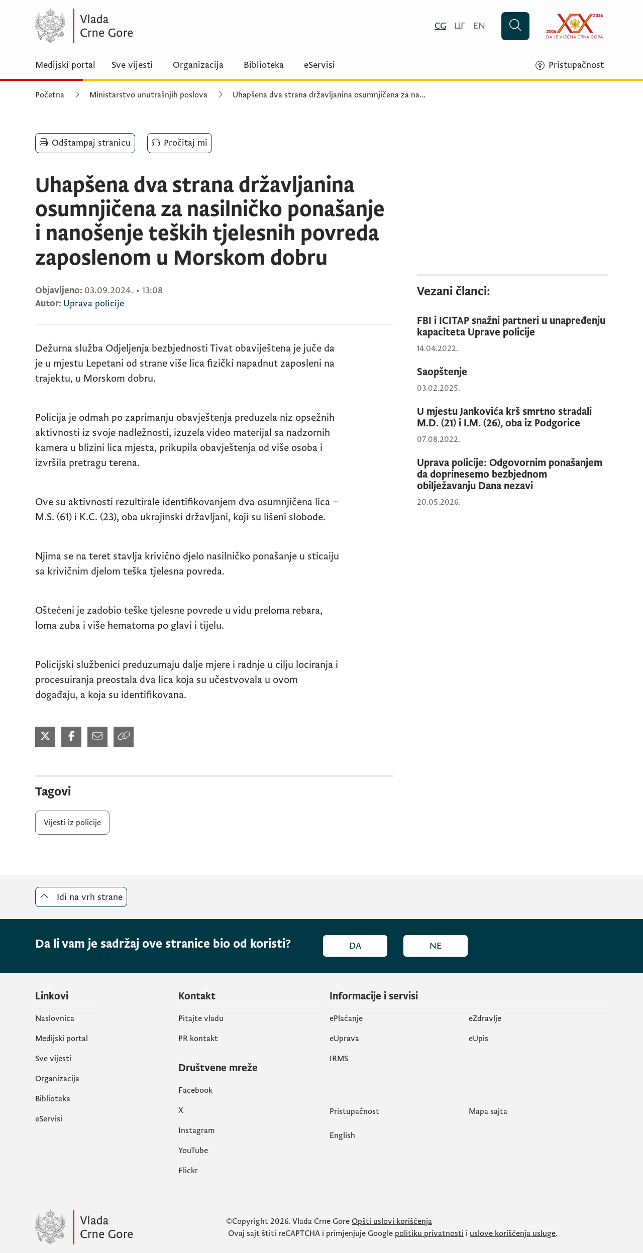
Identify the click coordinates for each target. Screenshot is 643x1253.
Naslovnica (54, 1018)
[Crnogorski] (440, 26)
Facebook (195, 1090)
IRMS (339, 1059)
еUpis (478, 1039)
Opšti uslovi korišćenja (392, 1221)
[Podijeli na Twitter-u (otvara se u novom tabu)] (45, 737)
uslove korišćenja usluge (513, 1233)
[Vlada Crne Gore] (133, 26)
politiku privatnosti (429, 1233)
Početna (49, 95)
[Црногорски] (459, 26)
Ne (436, 946)
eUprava (344, 1039)
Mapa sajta (488, 1111)
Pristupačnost (354, 1111)
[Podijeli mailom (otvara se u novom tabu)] (97, 737)
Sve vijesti (132, 65)
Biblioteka (264, 65)
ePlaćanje (346, 1018)
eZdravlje (485, 1018)
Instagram (196, 1130)
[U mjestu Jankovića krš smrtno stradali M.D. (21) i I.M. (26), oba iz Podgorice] (512, 417)
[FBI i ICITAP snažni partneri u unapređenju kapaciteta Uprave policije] (512, 326)
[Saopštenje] (512, 372)
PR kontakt (198, 1039)
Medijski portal (65, 65)
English (342, 1135)
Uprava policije (93, 303)
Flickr (188, 1171)
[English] (479, 26)
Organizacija (198, 65)
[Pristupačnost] (569, 65)
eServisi (319, 65)
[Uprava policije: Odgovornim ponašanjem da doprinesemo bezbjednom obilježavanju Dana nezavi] (512, 475)
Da (355, 946)
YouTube (193, 1151)
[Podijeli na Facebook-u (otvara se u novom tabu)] (71, 737)
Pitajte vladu (201, 1018)
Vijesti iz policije (72, 823)
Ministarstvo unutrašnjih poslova (148, 95)
